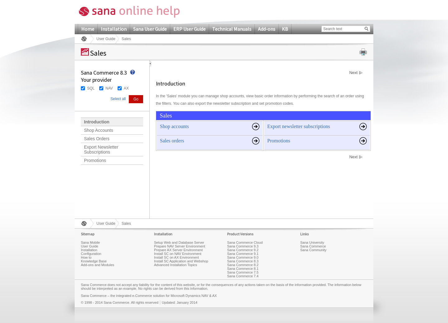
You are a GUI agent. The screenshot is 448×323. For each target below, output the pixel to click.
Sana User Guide (150, 29)
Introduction (97, 121)
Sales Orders (97, 138)
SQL (91, 88)
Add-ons (266, 29)
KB (285, 29)
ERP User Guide (189, 29)
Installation (114, 29)
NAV (109, 88)
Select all (118, 99)
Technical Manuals (231, 29)
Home (87, 29)
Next (353, 73)
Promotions (95, 160)
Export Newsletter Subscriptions (101, 150)
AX (126, 88)
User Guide (105, 39)
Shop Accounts (98, 130)
